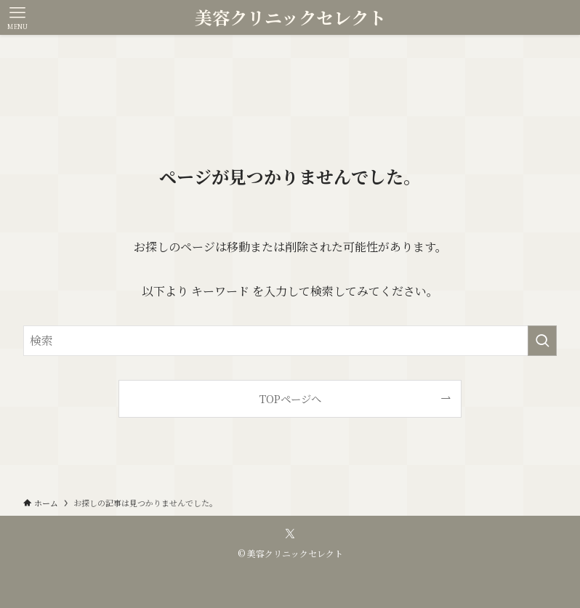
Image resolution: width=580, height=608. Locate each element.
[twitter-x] (290, 533)
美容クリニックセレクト (290, 17)
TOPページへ (290, 398)
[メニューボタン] (17, 17)
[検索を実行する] (542, 340)
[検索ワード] (290, 340)
